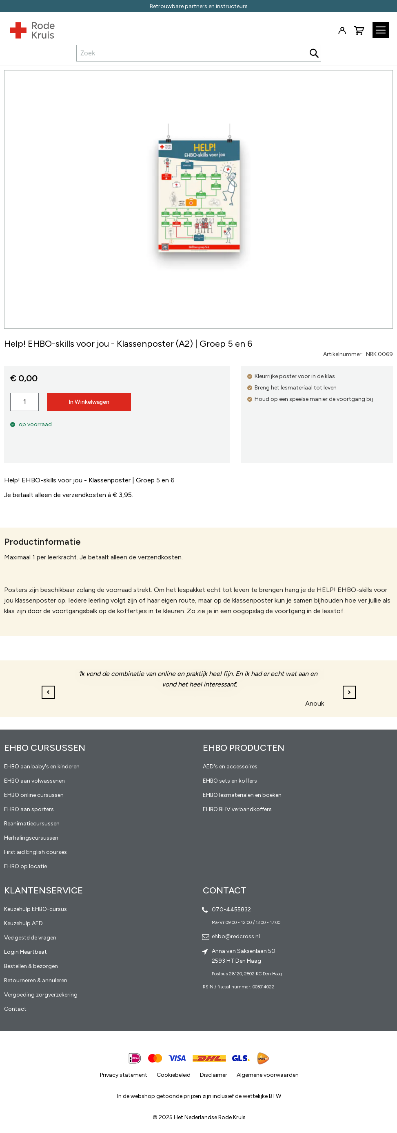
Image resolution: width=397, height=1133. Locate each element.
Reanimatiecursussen (32, 823)
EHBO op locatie (25, 866)
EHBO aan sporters (29, 809)
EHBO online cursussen (34, 795)
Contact (15, 1008)
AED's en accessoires (230, 766)
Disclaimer (213, 1074)
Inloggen (342, 30)
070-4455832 (231, 909)
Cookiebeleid (174, 1074)
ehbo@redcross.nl (236, 936)
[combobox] (199, 52)
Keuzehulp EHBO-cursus (35, 909)
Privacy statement (123, 1074)
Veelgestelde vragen (30, 937)
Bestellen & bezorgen (31, 966)
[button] (349, 692)
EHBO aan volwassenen (34, 780)
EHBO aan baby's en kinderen (42, 766)
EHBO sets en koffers (230, 780)
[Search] (314, 53)
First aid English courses (35, 852)
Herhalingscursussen (31, 837)
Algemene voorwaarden (268, 1074)
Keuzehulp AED (23, 923)
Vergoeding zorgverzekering (41, 994)
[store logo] (27, 28)
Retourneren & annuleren (35, 980)
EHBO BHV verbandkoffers (237, 809)
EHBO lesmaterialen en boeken (242, 795)
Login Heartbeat (25, 951)
